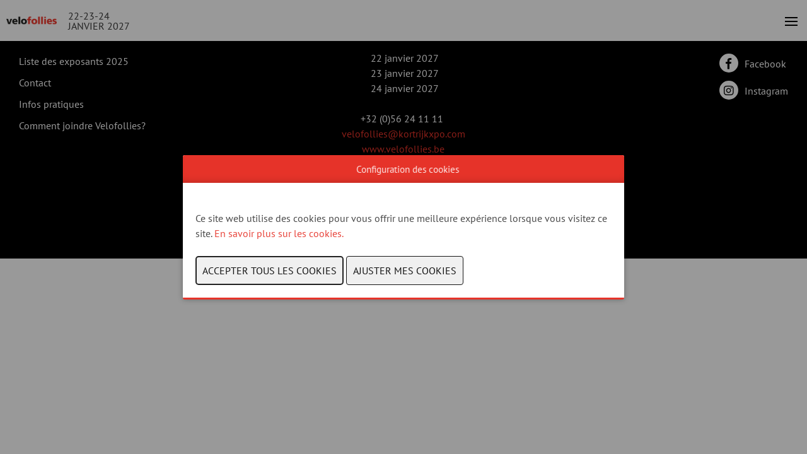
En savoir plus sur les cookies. (279, 233)
